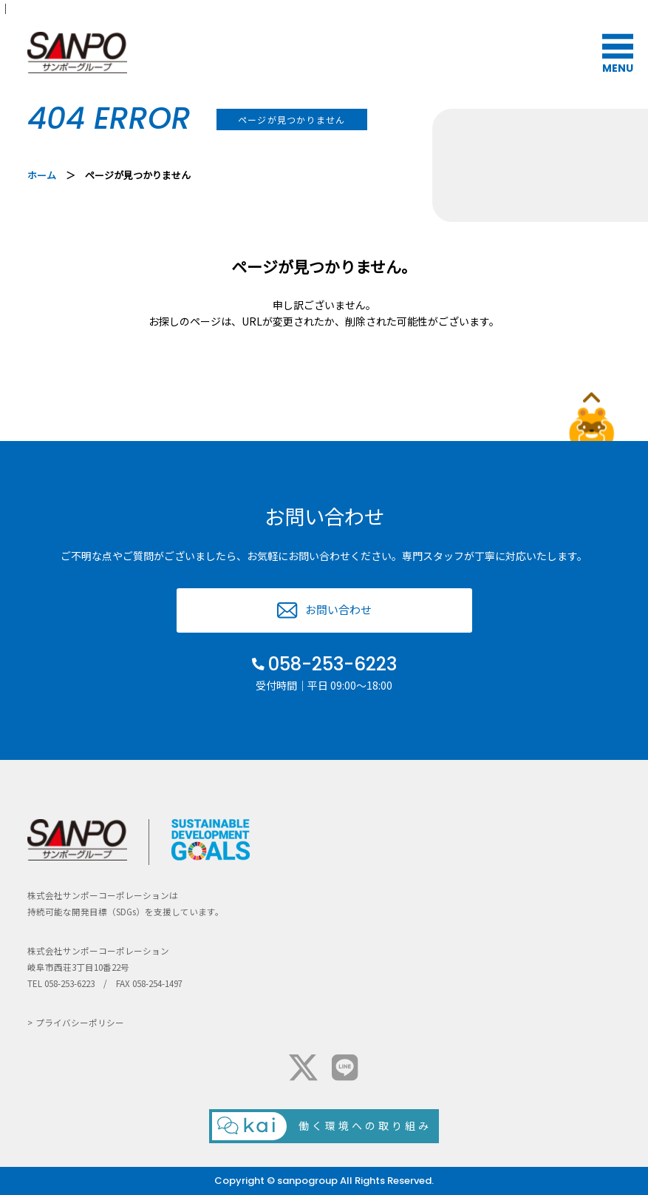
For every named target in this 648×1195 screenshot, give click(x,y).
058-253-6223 (332, 664)
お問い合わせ (338, 609)
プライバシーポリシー (79, 1023)
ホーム (41, 175)
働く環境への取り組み (365, 1125)
